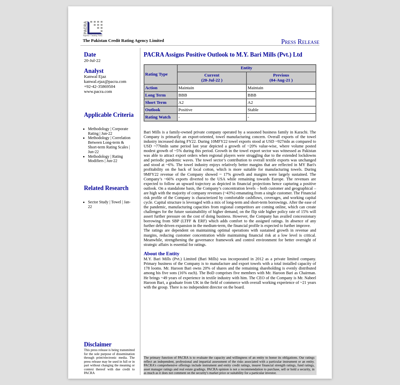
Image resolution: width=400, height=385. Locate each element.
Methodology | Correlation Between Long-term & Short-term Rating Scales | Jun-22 (109, 144)
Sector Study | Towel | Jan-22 (109, 204)
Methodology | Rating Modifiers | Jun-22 (105, 158)
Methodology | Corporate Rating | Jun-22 (108, 131)
